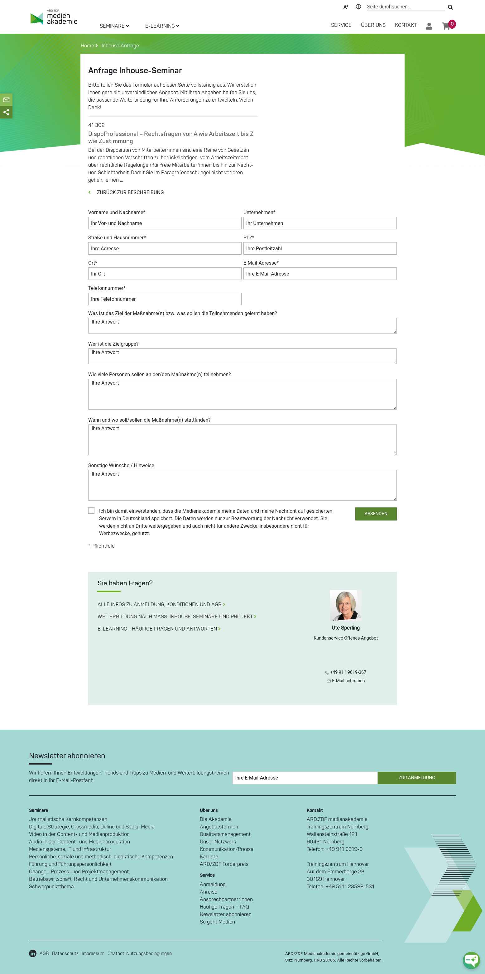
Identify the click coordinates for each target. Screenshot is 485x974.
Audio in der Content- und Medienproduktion (79, 842)
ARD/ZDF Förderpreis (224, 864)
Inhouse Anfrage (119, 46)
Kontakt (406, 25)
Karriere (209, 857)
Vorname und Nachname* (116, 212)
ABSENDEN (376, 513)
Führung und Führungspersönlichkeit (70, 864)
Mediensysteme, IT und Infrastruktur (70, 849)
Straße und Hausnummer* (117, 238)
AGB (44, 953)
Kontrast (358, 6)
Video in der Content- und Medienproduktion (79, 834)
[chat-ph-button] (471, 960)
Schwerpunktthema (51, 887)
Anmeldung (213, 884)
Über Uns (373, 25)
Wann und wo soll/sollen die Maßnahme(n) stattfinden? (149, 420)
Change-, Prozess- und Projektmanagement (79, 872)
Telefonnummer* (107, 288)
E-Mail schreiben (346, 681)
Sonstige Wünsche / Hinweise (121, 465)
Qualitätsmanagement (225, 834)
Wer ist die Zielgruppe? (113, 344)
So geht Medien (217, 922)
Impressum (93, 953)
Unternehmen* (259, 212)
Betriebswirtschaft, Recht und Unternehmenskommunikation (98, 879)
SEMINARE (114, 26)
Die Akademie (216, 819)
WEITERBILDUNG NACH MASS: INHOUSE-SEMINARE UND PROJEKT (177, 617)
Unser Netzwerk (218, 842)
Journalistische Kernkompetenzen (68, 819)
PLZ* (248, 238)
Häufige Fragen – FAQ (224, 907)
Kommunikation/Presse (226, 849)
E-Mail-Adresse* (261, 263)
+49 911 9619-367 (345, 672)
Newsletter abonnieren (226, 914)
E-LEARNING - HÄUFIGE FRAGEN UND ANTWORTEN (159, 629)
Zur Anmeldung (417, 777)
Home (88, 46)
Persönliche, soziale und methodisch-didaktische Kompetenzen (101, 857)
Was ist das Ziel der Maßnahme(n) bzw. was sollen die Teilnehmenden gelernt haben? (182, 313)
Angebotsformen (219, 827)
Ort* (92, 263)
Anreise (208, 892)
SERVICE (341, 25)
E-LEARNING (162, 26)
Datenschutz (65, 953)
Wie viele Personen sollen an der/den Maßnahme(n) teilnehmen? (159, 374)
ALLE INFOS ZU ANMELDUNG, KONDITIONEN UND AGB (161, 605)
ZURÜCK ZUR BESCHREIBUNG (126, 192)
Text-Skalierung (346, 6)
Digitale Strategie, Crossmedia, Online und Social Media (92, 827)
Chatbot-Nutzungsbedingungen (140, 953)
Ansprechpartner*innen (226, 899)
